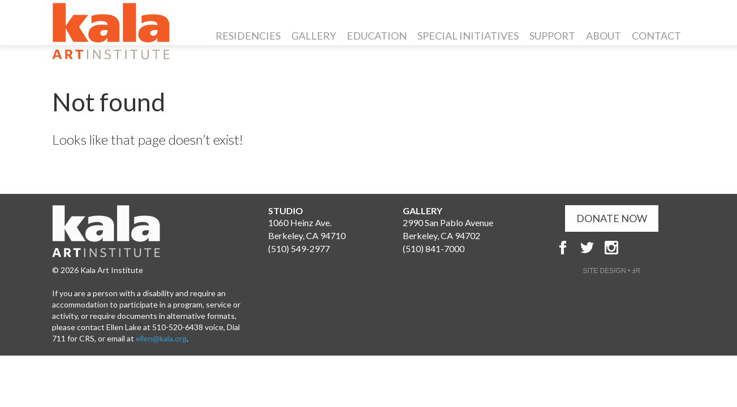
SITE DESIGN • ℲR (612, 271)
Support (552, 35)
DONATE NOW (611, 218)
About (603, 35)
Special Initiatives (468, 35)
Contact (656, 35)
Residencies (248, 35)
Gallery (313, 35)
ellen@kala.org (161, 338)
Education (377, 35)
